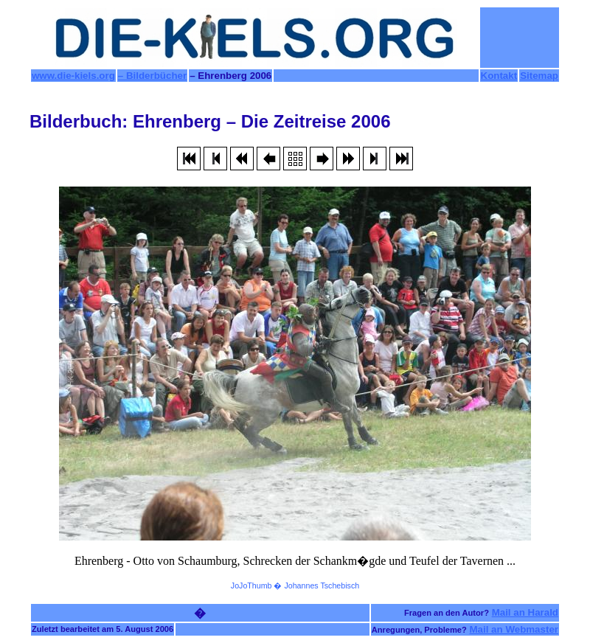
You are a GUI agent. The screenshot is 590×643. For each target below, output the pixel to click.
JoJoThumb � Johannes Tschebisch (295, 585)
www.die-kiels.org (73, 75)
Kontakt (499, 75)
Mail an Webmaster (514, 629)
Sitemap (539, 75)
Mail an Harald (525, 612)
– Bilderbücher (152, 75)
